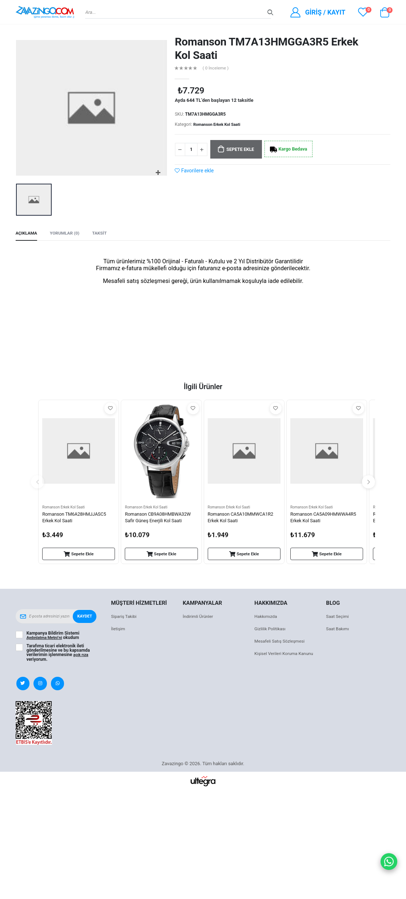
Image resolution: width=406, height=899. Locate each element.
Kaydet (84, 617)
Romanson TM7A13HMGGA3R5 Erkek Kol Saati (266, 48)
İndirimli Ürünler (199, 618)
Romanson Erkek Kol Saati (219, 124)
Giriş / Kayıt (325, 12)
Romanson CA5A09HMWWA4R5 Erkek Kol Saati (326, 519)
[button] (384, 14)
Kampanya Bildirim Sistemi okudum (55, 637)
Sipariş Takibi (125, 618)
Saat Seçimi (338, 618)
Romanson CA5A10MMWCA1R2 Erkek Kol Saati (243, 519)
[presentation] (37, 483)
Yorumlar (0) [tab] (68, 234)
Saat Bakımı (338, 630)
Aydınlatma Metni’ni (46, 639)
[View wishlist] (363, 12)
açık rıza (81, 656)
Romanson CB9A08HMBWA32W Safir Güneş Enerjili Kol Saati (161, 519)
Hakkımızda (266, 618)
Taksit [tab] (105, 234)
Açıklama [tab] (27, 234)
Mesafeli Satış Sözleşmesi (281, 643)
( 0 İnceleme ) (217, 68)
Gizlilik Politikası (271, 630)
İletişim (118, 630)
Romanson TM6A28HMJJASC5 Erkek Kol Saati (77, 519)
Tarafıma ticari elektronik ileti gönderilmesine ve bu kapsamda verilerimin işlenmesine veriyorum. (58, 654)
